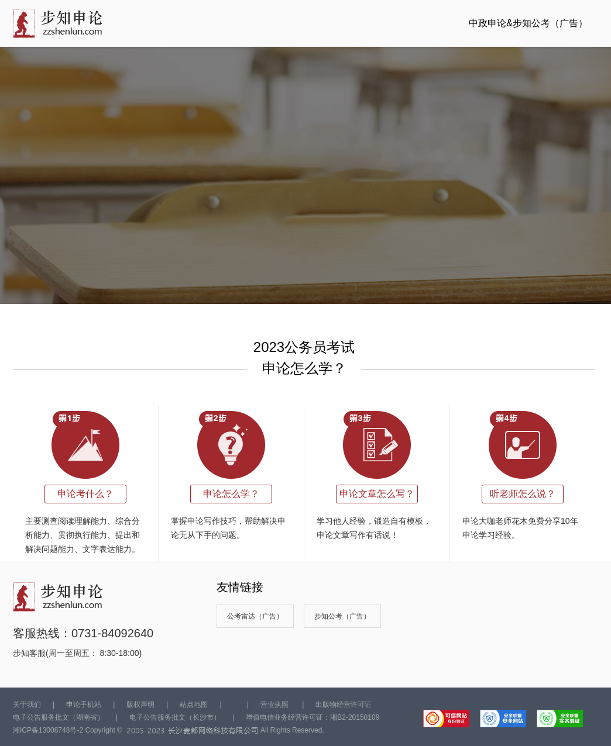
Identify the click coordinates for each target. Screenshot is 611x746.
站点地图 (194, 704)
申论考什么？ (85, 494)
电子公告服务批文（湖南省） (58, 717)
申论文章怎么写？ (376, 494)
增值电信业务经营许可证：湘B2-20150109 (312, 717)
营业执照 (274, 704)
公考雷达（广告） (255, 616)
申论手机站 (83, 704)
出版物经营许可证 (343, 704)
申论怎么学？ (231, 494)
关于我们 (27, 704)
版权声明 (140, 704)
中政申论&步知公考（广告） (528, 23)
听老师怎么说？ (522, 494)
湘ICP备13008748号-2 (48, 730)
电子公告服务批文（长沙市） (175, 717)
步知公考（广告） (342, 616)
